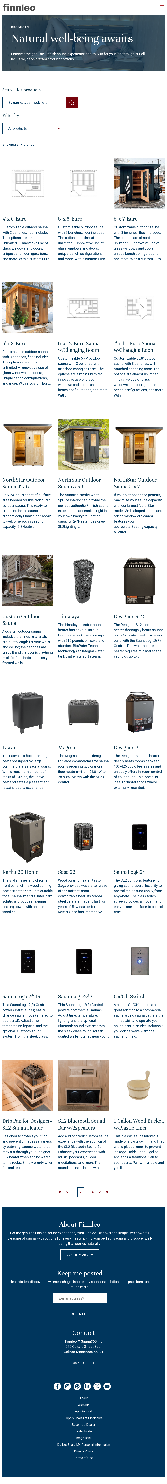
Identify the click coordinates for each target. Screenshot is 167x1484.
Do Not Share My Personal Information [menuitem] (83, 1444)
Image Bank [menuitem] (83, 1438)
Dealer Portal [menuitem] (83, 1431)
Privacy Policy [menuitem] (83, 1451)
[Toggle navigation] (161, 7)
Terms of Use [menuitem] (83, 1458)
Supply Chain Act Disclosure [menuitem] (84, 1418)
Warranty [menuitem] (84, 1405)
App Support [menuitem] (83, 1411)
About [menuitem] (84, 1398)
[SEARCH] (72, 102)
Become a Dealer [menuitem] (83, 1424)
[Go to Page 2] (74, 1192)
